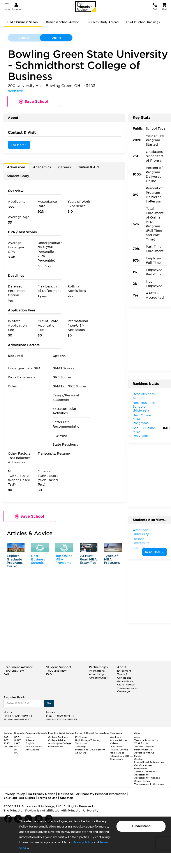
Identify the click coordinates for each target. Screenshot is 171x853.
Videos (114, 743)
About (137, 737)
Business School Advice (62, 22)
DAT (16, 749)
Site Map (66, 798)
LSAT (17, 743)
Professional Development (90, 749)
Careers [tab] (64, 167)
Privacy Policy (83, 842)
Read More (154, 552)
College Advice (56, 740)
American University (141, 532)
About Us (80, 752)
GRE (16, 737)
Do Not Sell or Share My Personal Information (92, 794)
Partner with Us (143, 749)
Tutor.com (81, 743)
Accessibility (125, 681)
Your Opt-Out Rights (19, 798)
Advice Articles (118, 740)
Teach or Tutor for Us (146, 740)
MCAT (17, 746)
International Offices (121, 756)
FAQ (6, 674)
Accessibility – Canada (147, 777)
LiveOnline (116, 746)
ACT (6, 740)
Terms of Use (47, 798)
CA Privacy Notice (41, 794)
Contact (138, 759)
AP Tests (8, 746)
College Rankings (58, 737)
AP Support (32, 749)
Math (28, 737)
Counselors (116, 759)
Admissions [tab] (16, 167)
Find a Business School (23, 22)
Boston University (141, 541)
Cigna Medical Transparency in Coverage (127, 688)
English (29, 743)
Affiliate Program (144, 746)
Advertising (96, 674)
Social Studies (33, 746)
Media (137, 756)
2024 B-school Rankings (143, 22)
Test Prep (80, 746)
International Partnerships (149, 762)
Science (29, 740)
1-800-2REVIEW (14, 670)
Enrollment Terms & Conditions (124, 674)
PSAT (7, 743)
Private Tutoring (119, 749)
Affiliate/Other (98, 677)
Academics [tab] (42, 167)
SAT (6, 737)
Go (49, 703)
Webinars (115, 737)
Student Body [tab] (18, 176)
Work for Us (141, 743)
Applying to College (59, 743)
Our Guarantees (143, 765)
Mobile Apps (117, 752)
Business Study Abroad (102, 22)
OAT (16, 752)
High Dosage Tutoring (87, 740)
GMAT (17, 740)
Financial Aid (55, 746)
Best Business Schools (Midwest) (144, 406)
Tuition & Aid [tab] (88, 167)
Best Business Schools (38, 559)
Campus (24, 37)
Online (56, 37)
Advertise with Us (144, 752)
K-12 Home (81, 737)
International (97, 670)
